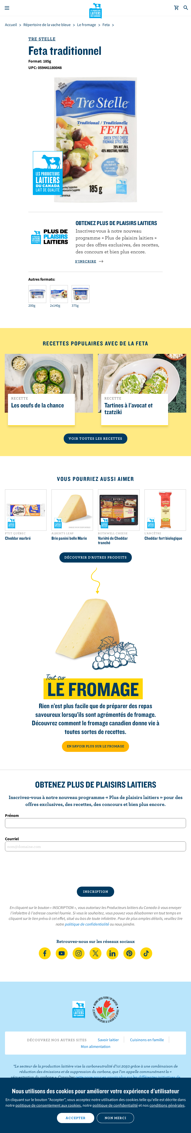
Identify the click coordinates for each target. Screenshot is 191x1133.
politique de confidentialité (87, 924)
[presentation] (95, 869)
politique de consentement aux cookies (48, 1105)
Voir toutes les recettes (95, 438)
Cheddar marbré (18, 538)
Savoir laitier (108, 1039)
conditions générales (167, 1105)
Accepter (76, 1118)
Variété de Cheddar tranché (113, 540)
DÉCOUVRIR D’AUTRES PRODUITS (95, 557)
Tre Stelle (42, 38)
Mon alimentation (95, 1046)
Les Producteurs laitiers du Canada (95, 10)
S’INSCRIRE (89, 261)
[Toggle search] (186, 8)
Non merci (115, 1118)
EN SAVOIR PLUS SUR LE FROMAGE (95, 746)
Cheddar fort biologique (163, 538)
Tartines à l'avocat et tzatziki (128, 409)
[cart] (177, 8)
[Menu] (7, 8)
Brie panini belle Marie (69, 538)
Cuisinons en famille (147, 1039)
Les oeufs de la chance (37, 405)
